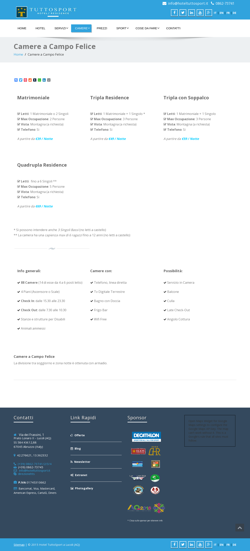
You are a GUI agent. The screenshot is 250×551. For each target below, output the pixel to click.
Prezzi (102, 28)
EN (221, 13)
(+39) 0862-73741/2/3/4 (34, 464)
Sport (122, 28)
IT (215, 13)
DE (234, 13)
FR (228, 13)
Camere (82, 28)
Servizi (61, 28)
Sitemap (19, 545)
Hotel (40, 28)
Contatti (173, 28)
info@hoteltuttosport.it (188, 3)
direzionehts (25, 474)
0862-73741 (225, 3)
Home (22, 28)
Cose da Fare (148, 28)
